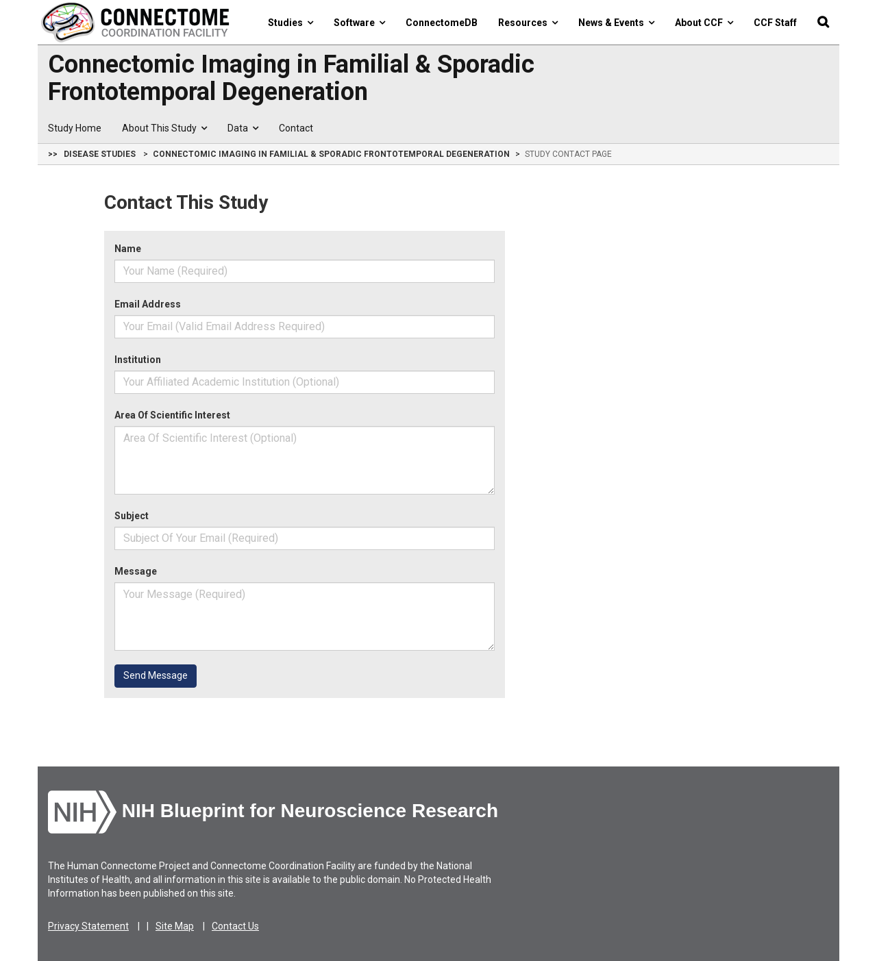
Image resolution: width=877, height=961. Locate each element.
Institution (137, 359)
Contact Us (235, 926)
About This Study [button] (164, 128)
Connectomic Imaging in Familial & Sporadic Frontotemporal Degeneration (291, 78)
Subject (131, 515)
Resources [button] (528, 22)
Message (135, 571)
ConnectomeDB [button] (442, 22)
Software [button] (359, 22)
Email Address (147, 304)
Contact (296, 128)
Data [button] (242, 128)
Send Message (155, 675)
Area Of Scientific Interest (172, 415)
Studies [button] (290, 22)
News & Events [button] (616, 22)
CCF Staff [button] (775, 22)
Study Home (74, 128)
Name (127, 248)
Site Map (175, 926)
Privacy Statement (88, 926)
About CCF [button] (704, 22)
